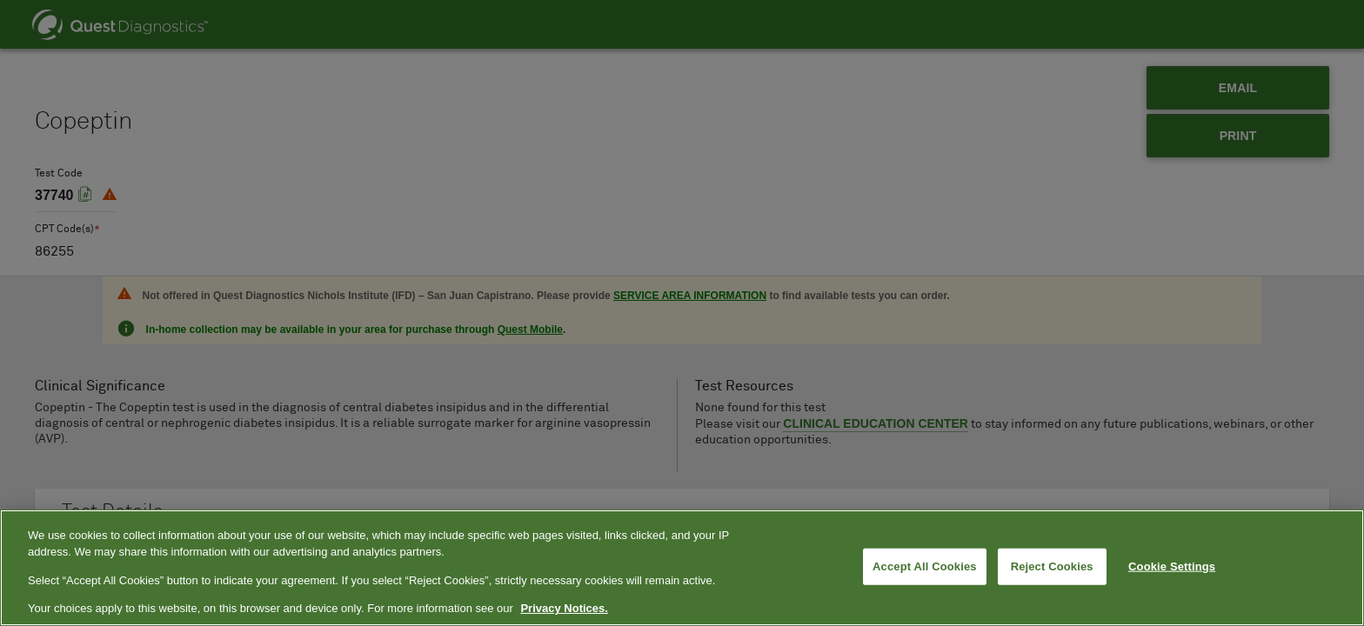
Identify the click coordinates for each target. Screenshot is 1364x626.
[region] (682, 567)
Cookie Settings (1171, 566)
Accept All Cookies (925, 566)
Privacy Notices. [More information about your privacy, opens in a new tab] (563, 608)
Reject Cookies (1052, 566)
